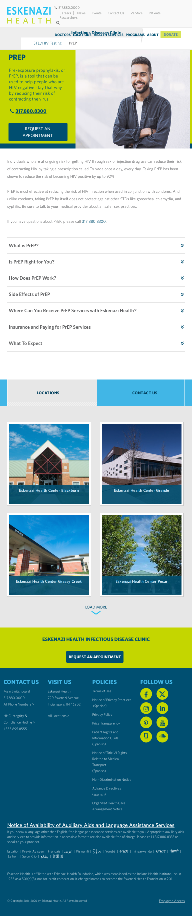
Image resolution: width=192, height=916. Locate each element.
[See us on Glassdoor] (146, 734)
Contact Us (116, 13)
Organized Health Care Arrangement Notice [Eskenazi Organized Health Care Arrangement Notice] (108, 803)
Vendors (136, 13)
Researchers (69, 17)
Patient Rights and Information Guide (105, 733)
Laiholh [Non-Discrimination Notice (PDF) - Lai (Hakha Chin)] (13, 854)
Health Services (109, 34)
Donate (171, 34)
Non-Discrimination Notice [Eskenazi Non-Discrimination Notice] (111, 777)
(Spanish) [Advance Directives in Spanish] (99, 792)
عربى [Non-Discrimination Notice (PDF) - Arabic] (68, 849)
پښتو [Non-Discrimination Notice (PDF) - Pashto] (44, 854)
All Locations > (58, 713)
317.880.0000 (67, 7)
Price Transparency (106, 721)
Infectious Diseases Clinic (21, 34)
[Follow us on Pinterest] (146, 720)
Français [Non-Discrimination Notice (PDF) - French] (54, 849)
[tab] (52, 390)
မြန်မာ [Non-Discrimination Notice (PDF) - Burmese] (97, 849)
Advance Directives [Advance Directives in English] (106, 786)
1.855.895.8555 (15, 726)
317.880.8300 (27, 104)
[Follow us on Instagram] (146, 706)
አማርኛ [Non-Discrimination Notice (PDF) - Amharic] (161, 849)
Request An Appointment (37, 125)
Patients (154, 13)
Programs (135, 34)
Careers (65, 13)
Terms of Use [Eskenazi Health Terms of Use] (101, 688)
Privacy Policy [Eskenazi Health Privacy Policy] (102, 712)
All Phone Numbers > (19, 702)
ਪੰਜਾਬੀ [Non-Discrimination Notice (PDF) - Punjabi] (174, 849)
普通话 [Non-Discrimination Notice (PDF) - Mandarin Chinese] (57, 854)
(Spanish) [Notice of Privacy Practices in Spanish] (99, 703)
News (81, 13)
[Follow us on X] (162, 692)
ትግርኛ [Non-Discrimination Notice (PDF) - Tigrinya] (124, 849)
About (153, 34)
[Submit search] (59, 23)
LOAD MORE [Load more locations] (96, 604)
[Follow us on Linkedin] (162, 706)
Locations (83, 34)
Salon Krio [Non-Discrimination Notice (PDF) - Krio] (29, 854)
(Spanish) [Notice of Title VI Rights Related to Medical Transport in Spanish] (99, 768)
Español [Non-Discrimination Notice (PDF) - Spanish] (12, 849)
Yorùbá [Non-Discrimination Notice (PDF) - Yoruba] (110, 849)
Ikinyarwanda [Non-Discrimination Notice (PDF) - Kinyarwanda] (142, 849)
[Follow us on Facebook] (146, 692)
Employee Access (172, 898)
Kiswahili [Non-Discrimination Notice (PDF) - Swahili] (82, 849)
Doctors (63, 34)
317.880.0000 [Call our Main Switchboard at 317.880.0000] (14, 695)
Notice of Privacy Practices (111, 697)
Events (97, 13)
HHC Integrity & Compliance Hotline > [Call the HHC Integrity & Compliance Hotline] (19, 716)
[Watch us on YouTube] (162, 720)
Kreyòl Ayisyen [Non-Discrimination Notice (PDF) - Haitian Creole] (33, 849)
